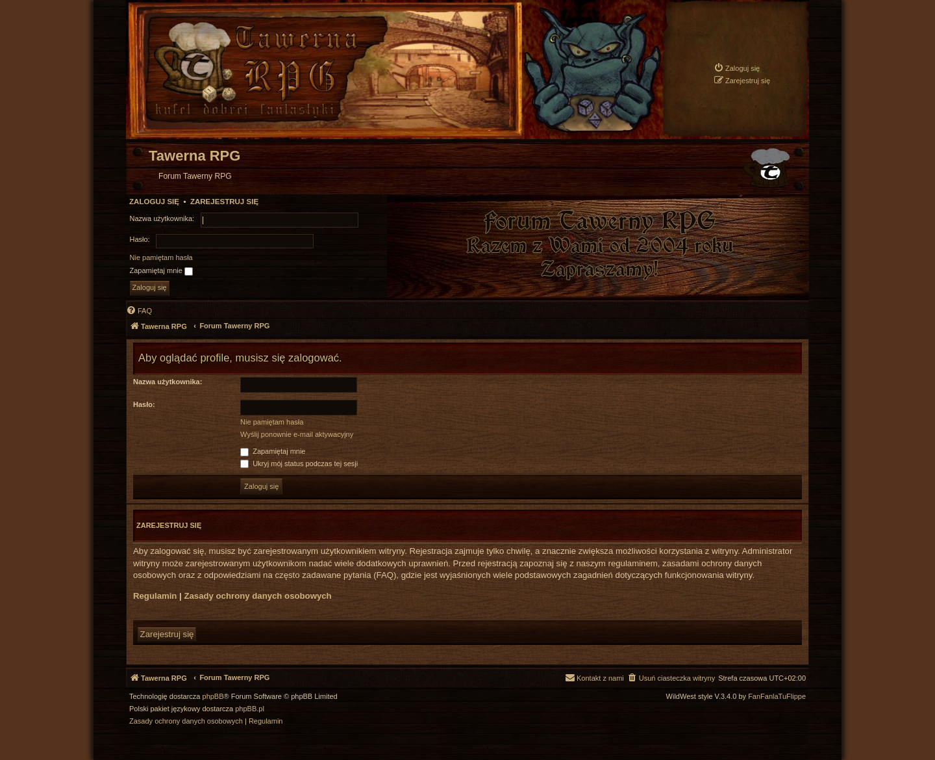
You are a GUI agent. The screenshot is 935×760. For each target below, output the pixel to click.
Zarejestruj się (224, 201)
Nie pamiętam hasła (161, 257)
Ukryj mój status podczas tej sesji (299, 463)
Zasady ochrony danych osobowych (257, 596)
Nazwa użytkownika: (167, 382)
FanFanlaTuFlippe (777, 697)
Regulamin (155, 596)
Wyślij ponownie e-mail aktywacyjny (296, 434)
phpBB (213, 697)
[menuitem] (737, 67)
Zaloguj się (154, 201)
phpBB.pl (249, 709)
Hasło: (144, 404)
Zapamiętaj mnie (161, 271)
